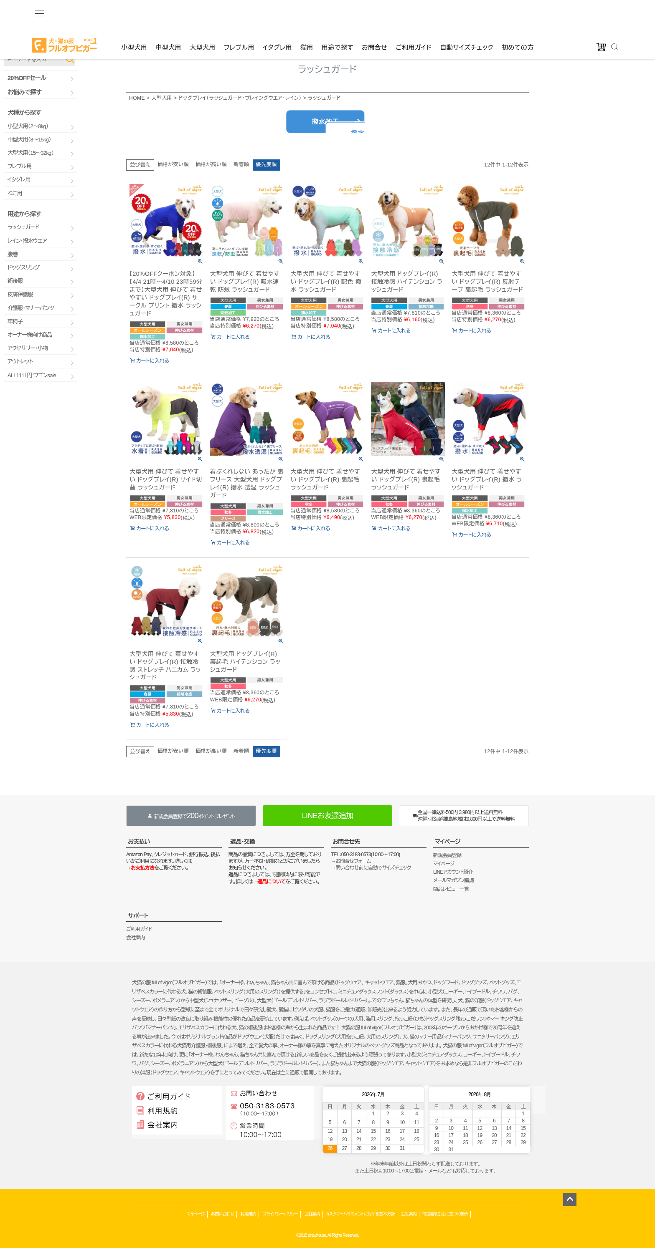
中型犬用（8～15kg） (29, 139)
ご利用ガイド (414, 13)
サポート (138, 915)
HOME (137, 98)
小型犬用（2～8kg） (28, 126)
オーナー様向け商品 (30, 335)
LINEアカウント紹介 (453, 872)
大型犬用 (203, 13)
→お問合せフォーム (351, 861)
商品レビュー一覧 (451, 889)
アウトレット (20, 361)
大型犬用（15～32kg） (30, 153)
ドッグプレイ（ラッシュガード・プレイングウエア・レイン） (239, 98)
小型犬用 (134, 13)
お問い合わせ (222, 1214)
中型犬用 (168, 13)
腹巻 (13, 254)
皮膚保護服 (20, 294)
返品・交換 (242, 841)
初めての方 (518, 13)
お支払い (139, 841)
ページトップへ (569, 1199)
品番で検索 (16, 45)
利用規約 (248, 1214)
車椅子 (15, 321)
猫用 (306, 13)
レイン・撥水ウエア (27, 241)
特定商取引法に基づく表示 (445, 1214)
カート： (328, 29)
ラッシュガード (23, 227)
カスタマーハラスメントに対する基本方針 (359, 1214)
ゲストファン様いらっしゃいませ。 (160, 29)
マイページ (447, 841)
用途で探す (337, 13)
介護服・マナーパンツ (31, 308)
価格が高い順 (211, 164)
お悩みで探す (24, 92)
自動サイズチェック (466, 13)
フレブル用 (239, 13)
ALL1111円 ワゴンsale (32, 375)
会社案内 (135, 937)
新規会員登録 (447, 855)
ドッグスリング (23, 268)
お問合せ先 (346, 841)
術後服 (15, 281)
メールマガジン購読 (453, 880)
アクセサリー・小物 (28, 348)
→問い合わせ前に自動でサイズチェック (371, 868)
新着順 (241, 164)
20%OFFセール (27, 78)
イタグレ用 (277, 13)
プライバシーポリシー (280, 1214)
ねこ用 (15, 193)
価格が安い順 (173, 164)
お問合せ (374, 13)
